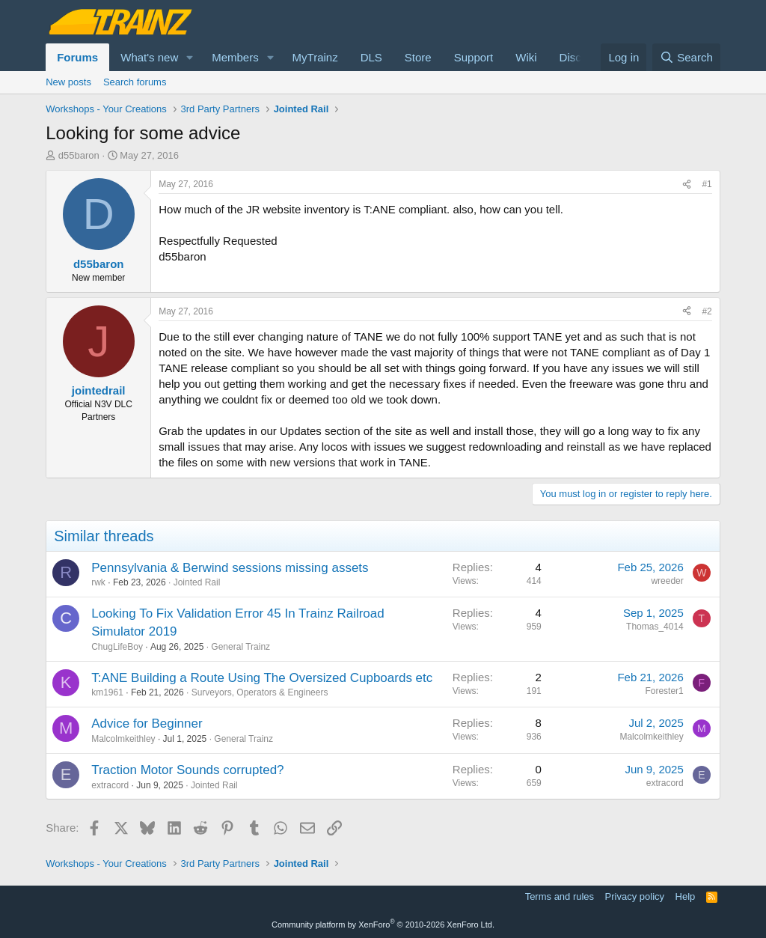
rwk (98, 582)
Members (235, 57)
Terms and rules (559, 896)
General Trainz (240, 647)
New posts (68, 82)
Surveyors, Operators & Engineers (260, 692)
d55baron (78, 155)
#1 (706, 184)
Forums (77, 57)
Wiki (525, 57)
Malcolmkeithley (123, 739)
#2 (706, 311)
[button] (190, 57)
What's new (149, 57)
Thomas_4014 (655, 626)
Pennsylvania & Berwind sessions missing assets (229, 568)
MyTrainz (315, 57)
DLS (371, 57)
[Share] (686, 184)
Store (418, 57)
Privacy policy (634, 896)
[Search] (686, 57)
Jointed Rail (197, 582)
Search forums (135, 82)
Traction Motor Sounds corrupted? (187, 770)
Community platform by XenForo (383, 924)
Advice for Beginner (146, 723)
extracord (110, 785)
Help (685, 896)
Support (474, 57)
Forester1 (664, 691)
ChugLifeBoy (117, 647)
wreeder (667, 581)
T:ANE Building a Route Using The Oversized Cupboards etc (261, 678)
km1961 (107, 692)
